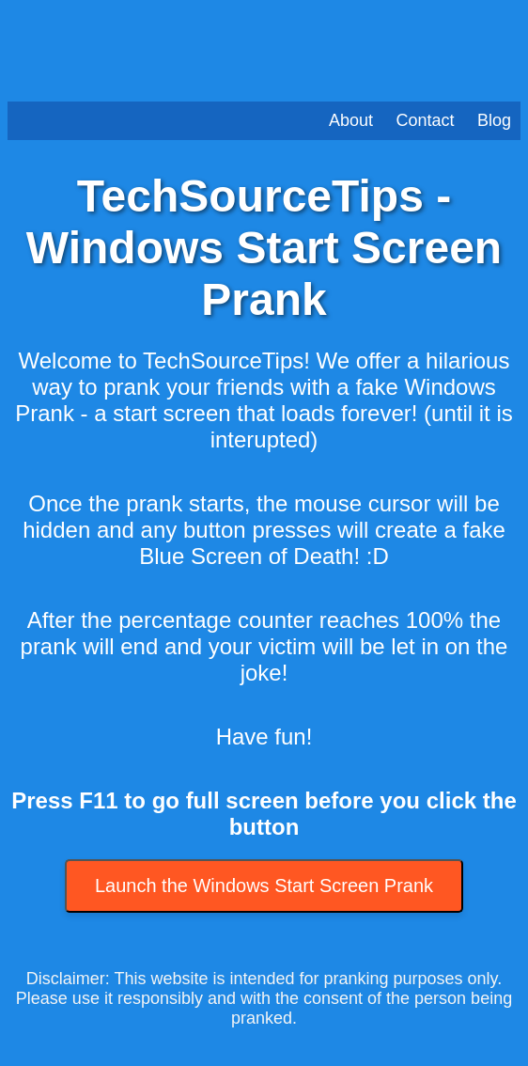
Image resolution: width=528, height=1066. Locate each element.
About (351, 120)
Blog (494, 120)
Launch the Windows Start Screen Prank (264, 885)
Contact (425, 120)
